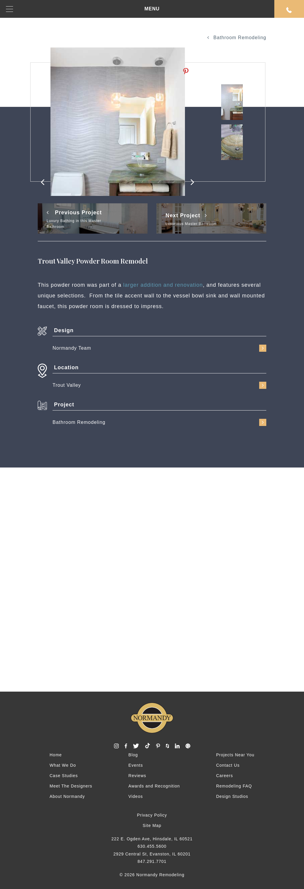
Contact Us (228, 765)
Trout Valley (159, 385)
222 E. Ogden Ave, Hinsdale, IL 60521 (151, 838)
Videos (136, 796)
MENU (83, 9)
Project (64, 405)
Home (56, 754)
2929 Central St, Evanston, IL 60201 (152, 854)
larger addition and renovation (163, 285)
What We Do (63, 765)
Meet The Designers (71, 786)
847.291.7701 (152, 861)
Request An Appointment (289, 10)
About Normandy (67, 796)
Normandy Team (159, 348)
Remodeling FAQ (234, 786)
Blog (133, 754)
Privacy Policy (152, 815)
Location (66, 367)
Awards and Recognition (154, 786)
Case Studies (64, 775)
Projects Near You (235, 754)
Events (136, 765)
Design (64, 330)
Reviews (137, 775)
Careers (224, 775)
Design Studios (232, 796)
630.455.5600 (152, 846)
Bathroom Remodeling (236, 37)
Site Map (151, 825)
